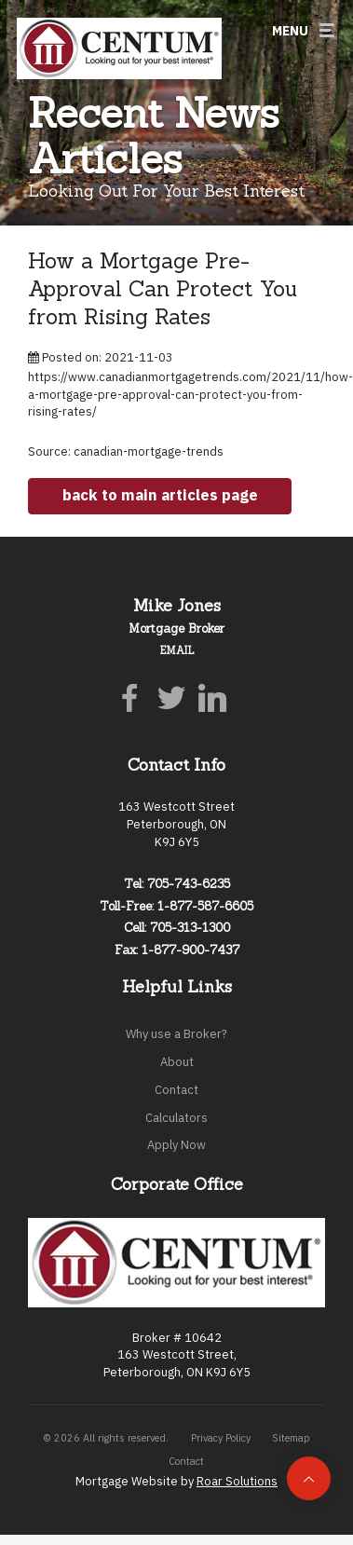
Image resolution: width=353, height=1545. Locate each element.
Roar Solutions (237, 1481)
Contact (176, 1090)
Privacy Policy (221, 1437)
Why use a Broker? (176, 1034)
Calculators (176, 1118)
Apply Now (176, 1145)
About (177, 1062)
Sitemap (291, 1437)
